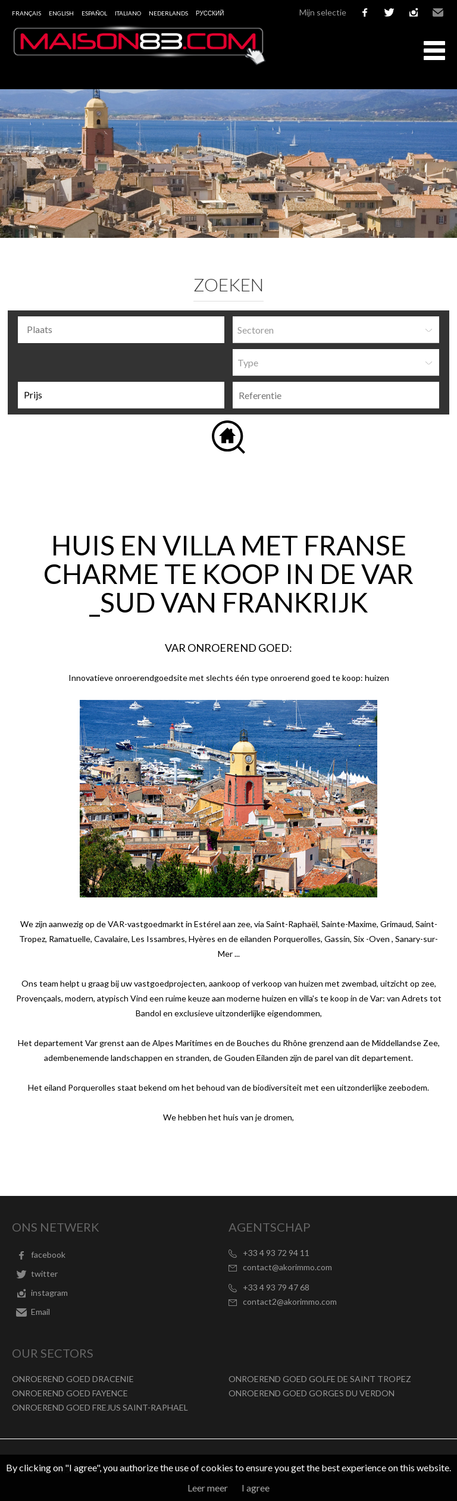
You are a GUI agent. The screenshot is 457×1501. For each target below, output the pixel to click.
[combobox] (121, 329)
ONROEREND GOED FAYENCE (70, 1393)
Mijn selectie (322, 12)
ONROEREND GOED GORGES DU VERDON (311, 1393)
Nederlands (168, 13)
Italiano (128, 13)
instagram (413, 12)
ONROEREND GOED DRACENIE (73, 1379)
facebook (364, 12)
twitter (389, 12)
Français (26, 13)
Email (437, 12)
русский (210, 13)
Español (94, 13)
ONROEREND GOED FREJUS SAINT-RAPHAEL (100, 1407)
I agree (256, 1487)
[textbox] (124, 329)
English (61, 13)
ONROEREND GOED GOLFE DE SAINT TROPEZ (319, 1379)
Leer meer (207, 1487)
